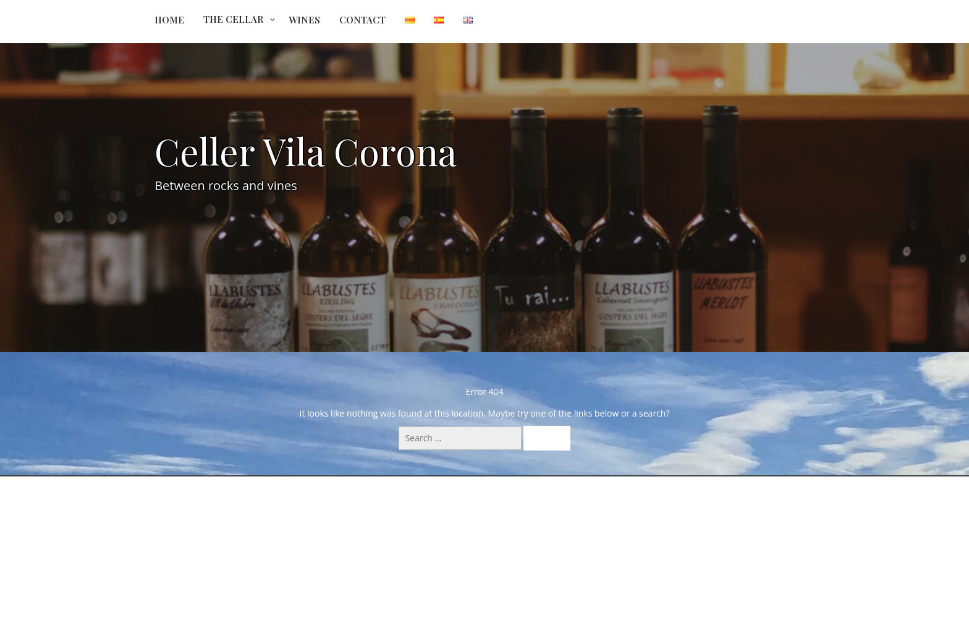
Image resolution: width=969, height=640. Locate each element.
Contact (362, 20)
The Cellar (233, 19)
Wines (304, 20)
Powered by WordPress (484, 604)
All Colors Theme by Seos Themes (564, 624)
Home (169, 20)
